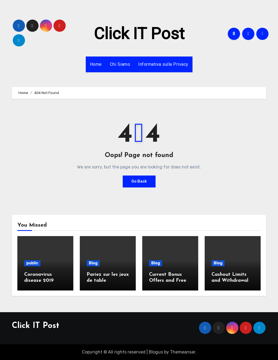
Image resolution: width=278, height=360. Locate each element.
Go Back (139, 181)
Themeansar (182, 352)
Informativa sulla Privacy (163, 64)
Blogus (156, 352)
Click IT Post (139, 33)
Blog (93, 263)
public (32, 263)
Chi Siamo (120, 64)
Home (96, 64)
